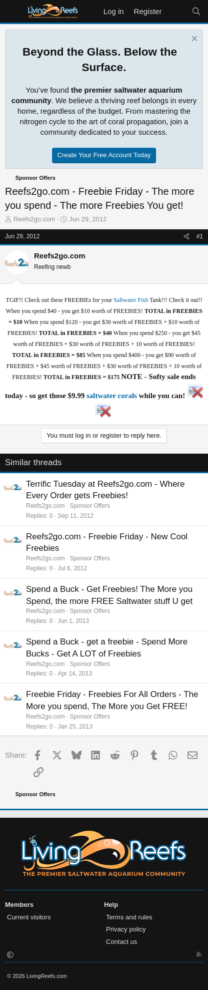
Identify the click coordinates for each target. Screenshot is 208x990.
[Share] (186, 236)
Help (111, 904)
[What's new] (176, 11)
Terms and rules (129, 917)
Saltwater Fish (131, 299)
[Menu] (14, 12)
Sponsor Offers (90, 505)
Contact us (121, 941)
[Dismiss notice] (193, 40)
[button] (10, 955)
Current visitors (28, 917)
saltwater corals (111, 396)
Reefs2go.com (35, 219)
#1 (199, 236)
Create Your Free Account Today (104, 155)
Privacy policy (126, 929)
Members (19, 904)
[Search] (196, 11)
